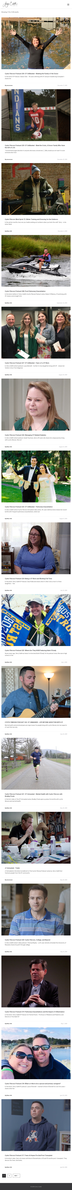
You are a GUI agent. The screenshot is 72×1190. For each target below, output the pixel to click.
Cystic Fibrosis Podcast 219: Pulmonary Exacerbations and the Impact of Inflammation (34, 1020)
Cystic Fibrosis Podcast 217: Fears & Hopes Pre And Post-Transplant (28, 1163)
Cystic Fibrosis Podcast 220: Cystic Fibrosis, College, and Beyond (27, 948)
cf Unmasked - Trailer (12, 876)
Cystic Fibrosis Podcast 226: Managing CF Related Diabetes (25, 443)
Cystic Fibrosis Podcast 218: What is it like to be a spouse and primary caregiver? (33, 1092)
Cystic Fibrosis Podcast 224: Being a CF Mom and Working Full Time (28, 587)
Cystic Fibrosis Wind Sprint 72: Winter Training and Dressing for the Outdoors (31, 227)
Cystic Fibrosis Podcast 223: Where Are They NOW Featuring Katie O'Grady (30, 658)
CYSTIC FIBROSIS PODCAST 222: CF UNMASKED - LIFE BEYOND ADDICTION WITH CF (34, 730)
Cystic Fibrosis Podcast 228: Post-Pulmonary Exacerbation (25, 299)
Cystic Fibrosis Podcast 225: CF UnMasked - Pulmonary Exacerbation (29, 515)
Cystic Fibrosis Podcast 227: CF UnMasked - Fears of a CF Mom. (27, 371)
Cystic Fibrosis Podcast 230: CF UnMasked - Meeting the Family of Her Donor (31, 74)
